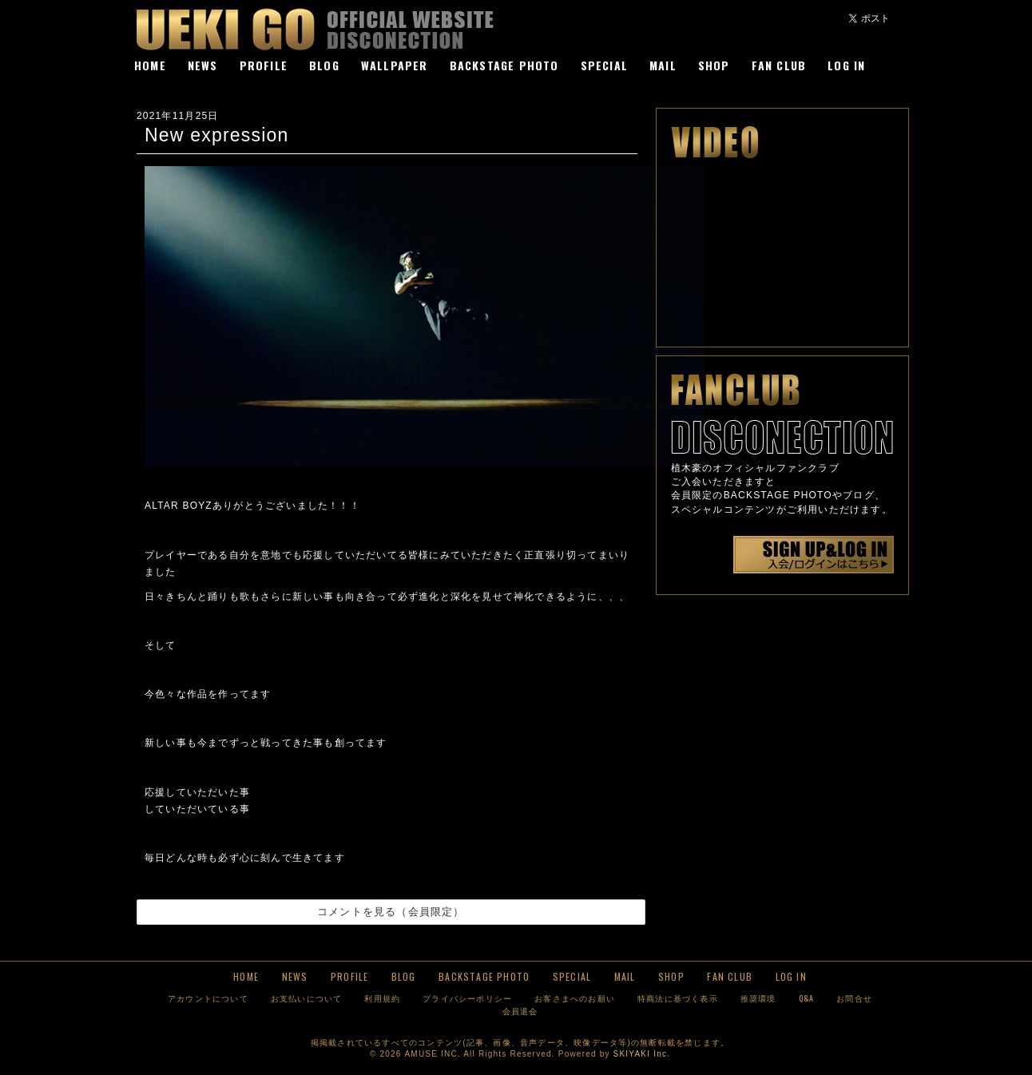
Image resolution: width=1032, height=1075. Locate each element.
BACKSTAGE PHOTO (504, 65)
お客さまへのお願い (574, 998)
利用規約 (382, 998)
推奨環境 (758, 998)
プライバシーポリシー (467, 998)
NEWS (203, 65)
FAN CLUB (779, 65)
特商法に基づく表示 (677, 998)
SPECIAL (604, 65)
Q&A (807, 998)
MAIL (663, 65)
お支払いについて (307, 998)
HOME (150, 65)
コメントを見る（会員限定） (391, 912)
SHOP (714, 65)
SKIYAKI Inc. (641, 1053)
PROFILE (264, 65)
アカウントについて (208, 998)
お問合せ (854, 998)
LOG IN (846, 65)
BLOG (324, 65)
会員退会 (520, 1011)
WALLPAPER (394, 65)
